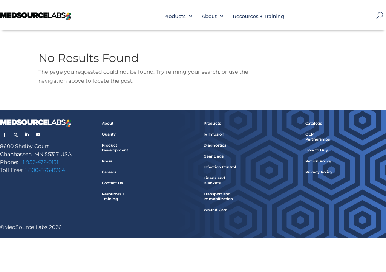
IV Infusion (214, 134)
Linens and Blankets (214, 180)
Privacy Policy (318, 172)
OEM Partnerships (317, 137)
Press (107, 161)
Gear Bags (214, 156)
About (209, 16)
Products (174, 16)
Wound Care (215, 209)
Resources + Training (258, 16)
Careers (109, 172)
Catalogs (313, 123)
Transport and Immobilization (218, 196)
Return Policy (318, 161)
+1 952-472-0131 (39, 162)
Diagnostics (215, 145)
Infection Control (220, 167)
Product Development (115, 148)
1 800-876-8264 (45, 170)
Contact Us (112, 183)
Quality (109, 134)
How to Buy (316, 150)
